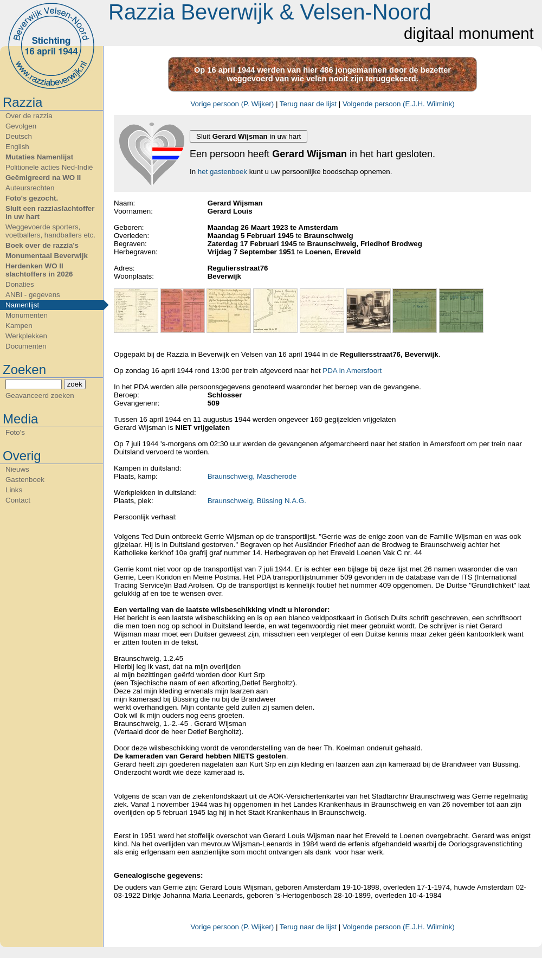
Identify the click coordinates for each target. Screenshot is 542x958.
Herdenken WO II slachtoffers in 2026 (39, 270)
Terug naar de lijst (308, 104)
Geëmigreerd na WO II (43, 177)
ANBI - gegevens (32, 295)
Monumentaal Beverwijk (46, 256)
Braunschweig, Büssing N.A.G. (257, 501)
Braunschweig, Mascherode (252, 476)
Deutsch (18, 136)
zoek (74, 384)
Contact (17, 500)
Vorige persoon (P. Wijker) (232, 104)
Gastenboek (24, 479)
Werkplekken (26, 336)
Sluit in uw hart (248, 136)
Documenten (26, 346)
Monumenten (26, 315)
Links (13, 490)
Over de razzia (29, 116)
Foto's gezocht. (31, 198)
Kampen (19, 326)
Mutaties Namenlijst (39, 157)
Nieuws (17, 469)
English (17, 147)
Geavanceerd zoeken (39, 395)
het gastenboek (222, 172)
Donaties (19, 284)
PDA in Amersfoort (352, 371)
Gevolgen (20, 126)
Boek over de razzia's (42, 245)
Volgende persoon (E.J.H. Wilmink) (399, 104)
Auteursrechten (29, 188)
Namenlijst (22, 305)
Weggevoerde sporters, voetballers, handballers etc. (50, 231)
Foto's (15, 432)
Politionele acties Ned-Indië (49, 167)
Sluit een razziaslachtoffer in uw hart (49, 212)
